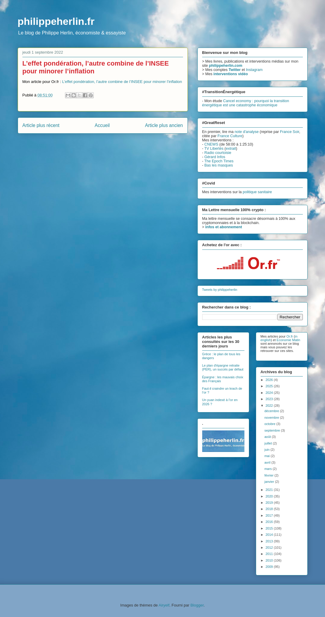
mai (267, 456)
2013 (270, 541)
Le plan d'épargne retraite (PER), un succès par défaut (223, 367)
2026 (270, 380)
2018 (270, 509)
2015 (270, 528)
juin (267, 449)
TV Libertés (213, 148)
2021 (270, 490)
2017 (270, 515)
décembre (272, 411)
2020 (270, 496)
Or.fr (289, 336)
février (269, 475)
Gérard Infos (214, 157)
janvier (269, 481)
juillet (268, 443)
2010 (270, 560)
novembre (272, 417)
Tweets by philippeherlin (219, 289)
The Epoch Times (219, 161)
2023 (270, 399)
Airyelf (163, 605)
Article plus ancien (164, 125)
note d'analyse (247, 132)
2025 (270, 386)
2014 (270, 534)
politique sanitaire (257, 192)
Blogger (197, 605)
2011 (270, 554)
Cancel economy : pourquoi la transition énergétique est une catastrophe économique (245, 103)
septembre (272, 430)
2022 (270, 405)
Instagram (254, 70)
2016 (270, 522)
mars (268, 469)
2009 (270, 566)
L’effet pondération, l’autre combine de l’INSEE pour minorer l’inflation (122, 81)
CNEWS (211, 144)
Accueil (102, 125)
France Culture (229, 136)
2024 (270, 392)
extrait (231, 148)
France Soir (289, 132)
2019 (270, 502)
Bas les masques (218, 165)
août (268, 436)
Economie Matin (288, 340)
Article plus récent (41, 125)
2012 (270, 547)
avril (267, 462)
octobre (270, 424)
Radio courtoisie (217, 153)
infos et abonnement (223, 227)
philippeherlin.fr (56, 21)
